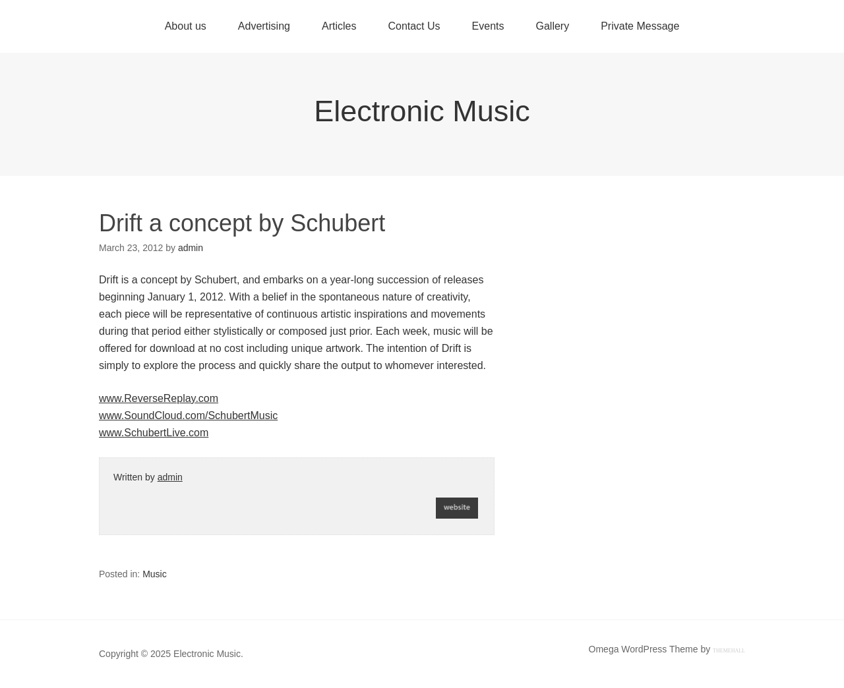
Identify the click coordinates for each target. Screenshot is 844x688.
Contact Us (414, 26)
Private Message (640, 26)
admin (170, 477)
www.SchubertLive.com (153, 432)
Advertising (264, 26)
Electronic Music (422, 111)
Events (488, 26)
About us (185, 26)
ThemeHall (729, 651)
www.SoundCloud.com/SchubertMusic (188, 415)
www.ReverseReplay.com (158, 398)
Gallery (552, 26)
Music (154, 574)
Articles (339, 26)
